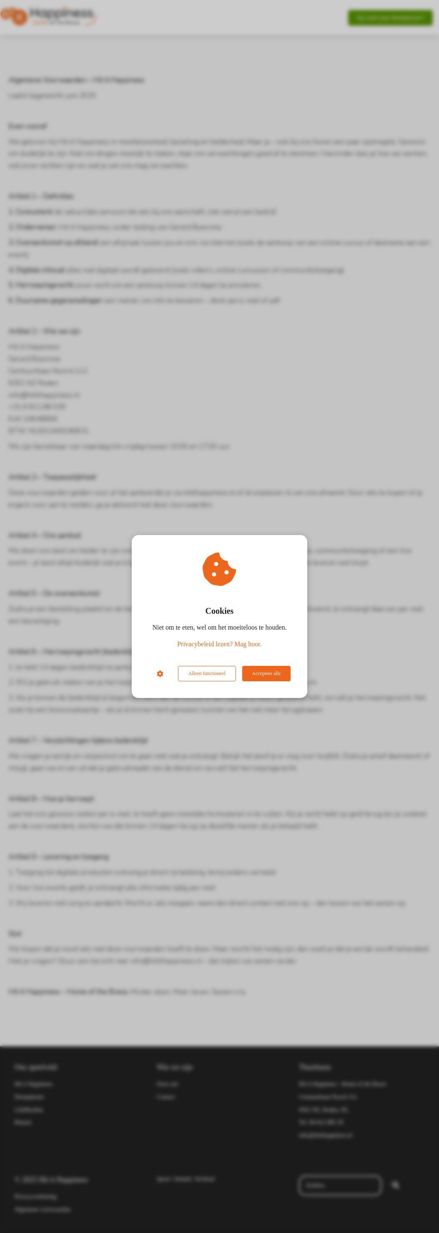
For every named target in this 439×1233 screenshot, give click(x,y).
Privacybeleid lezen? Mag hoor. (219, 644)
